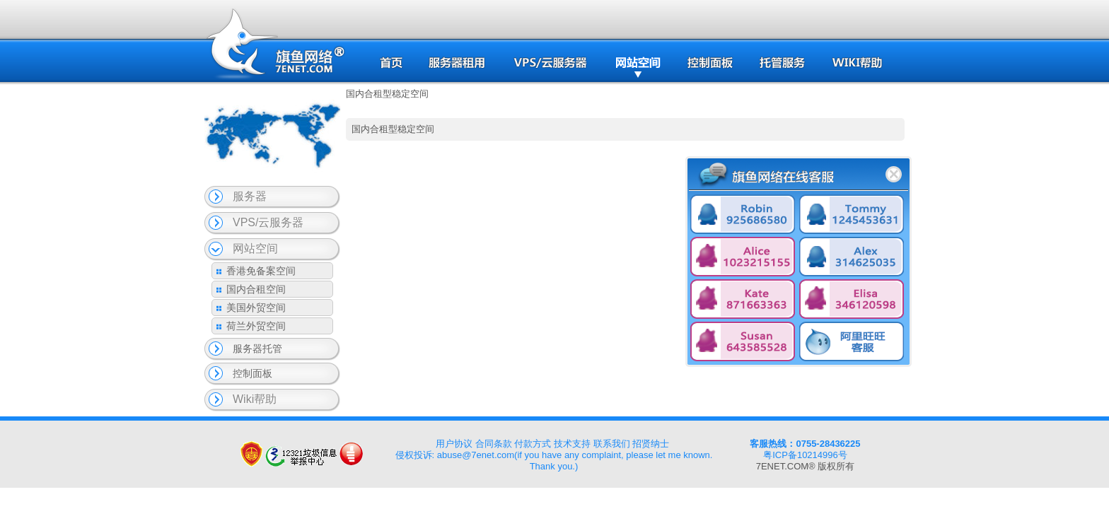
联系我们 (611, 443)
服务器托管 (257, 348)
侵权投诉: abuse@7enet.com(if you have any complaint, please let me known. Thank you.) (554, 461)
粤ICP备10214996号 (805, 455)
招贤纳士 (650, 443)
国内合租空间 (256, 289)
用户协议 (454, 443)
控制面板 (252, 373)
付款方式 (532, 443)
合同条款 (493, 443)
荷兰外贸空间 (256, 326)
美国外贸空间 (256, 307)
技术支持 (572, 443)
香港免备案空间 (261, 270)
